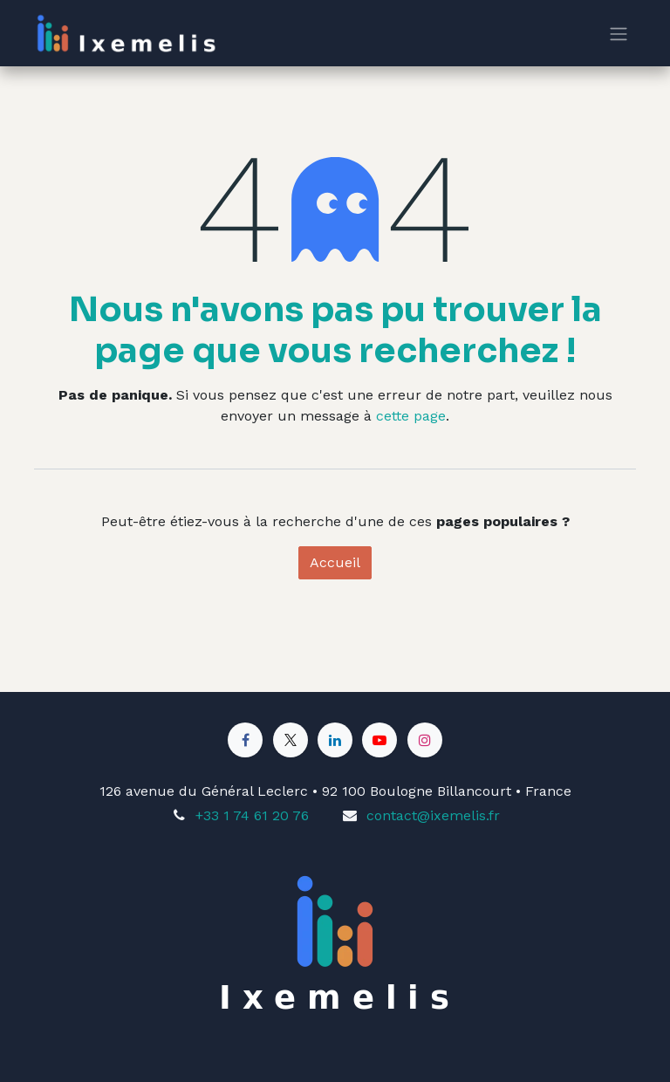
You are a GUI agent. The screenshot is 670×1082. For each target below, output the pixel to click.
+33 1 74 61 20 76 (252, 815)
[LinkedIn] (335, 739)
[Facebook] (245, 739)
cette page (411, 415)
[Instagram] (424, 739)
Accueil (335, 562)
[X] (290, 739)
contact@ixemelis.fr (433, 815)
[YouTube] (379, 739)
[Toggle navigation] (618, 33)
